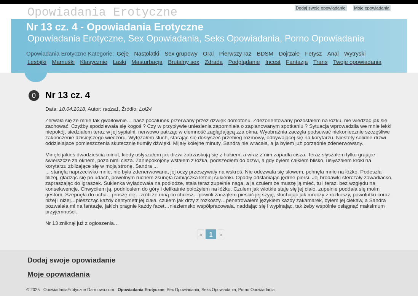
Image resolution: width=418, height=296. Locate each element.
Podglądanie (244, 62)
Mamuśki (63, 62)
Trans (320, 62)
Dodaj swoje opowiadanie (321, 8)
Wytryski (354, 53)
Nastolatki (146, 53)
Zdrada (214, 62)
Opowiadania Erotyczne (102, 12)
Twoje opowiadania (357, 62)
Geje (122, 53)
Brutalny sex (183, 62)
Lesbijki (36, 62)
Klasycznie (93, 62)
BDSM (265, 53)
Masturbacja (146, 62)
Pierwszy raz (235, 53)
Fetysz (313, 53)
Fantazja (297, 62)
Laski (119, 62)
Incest (273, 62)
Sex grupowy (180, 53)
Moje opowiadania (371, 8)
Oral (208, 53)
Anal (333, 53)
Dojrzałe (289, 53)
